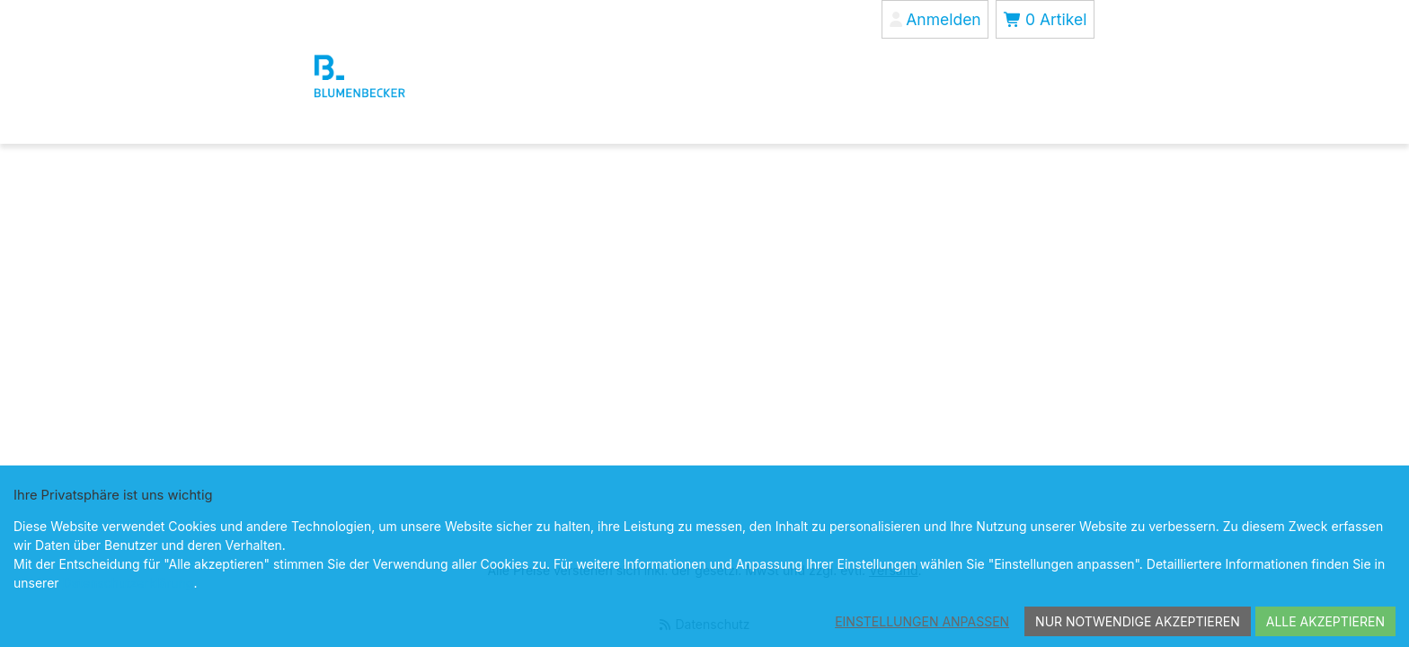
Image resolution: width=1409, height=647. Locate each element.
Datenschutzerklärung (128, 582)
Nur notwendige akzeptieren (1137, 621)
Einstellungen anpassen (922, 621)
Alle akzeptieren (1325, 621)
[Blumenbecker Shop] (402, 76)
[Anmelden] (935, 19)
